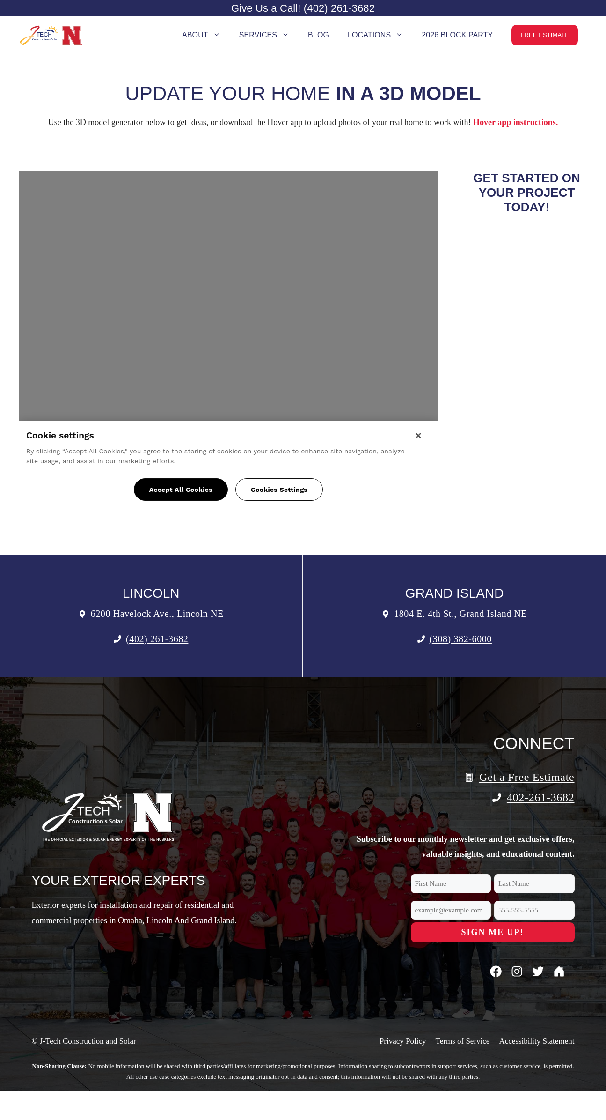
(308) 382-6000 (461, 639)
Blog (318, 35)
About (206, 35)
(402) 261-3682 (157, 639)
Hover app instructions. (515, 122)
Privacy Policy (403, 1041)
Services (269, 35)
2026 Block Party (457, 35)
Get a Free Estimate (527, 777)
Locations (380, 35)
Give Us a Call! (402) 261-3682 (303, 8)
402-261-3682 (541, 797)
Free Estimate (544, 34)
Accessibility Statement (536, 1041)
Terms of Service (462, 1041)
